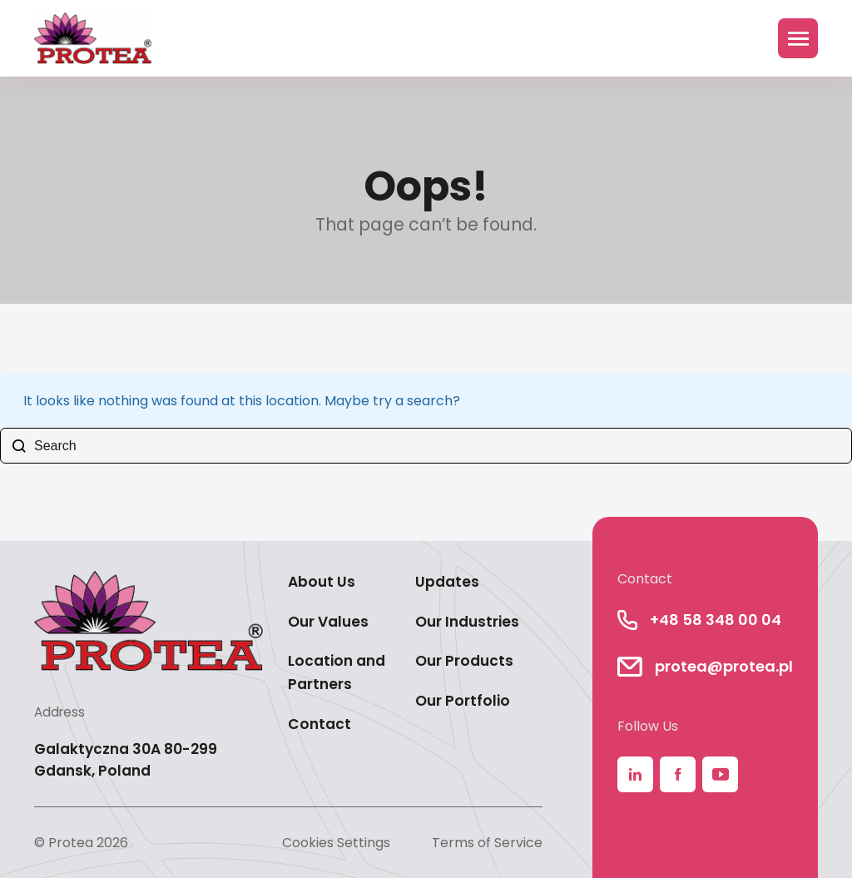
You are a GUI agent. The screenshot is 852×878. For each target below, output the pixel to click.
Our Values (328, 622)
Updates (447, 582)
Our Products (464, 661)
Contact (319, 724)
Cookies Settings (336, 842)
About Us (321, 582)
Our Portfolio (462, 701)
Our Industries (467, 622)
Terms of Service (487, 842)
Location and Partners (336, 672)
